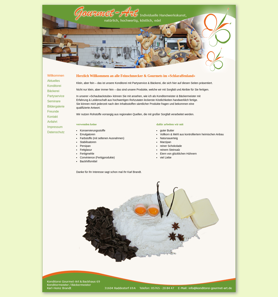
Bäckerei (53, 91)
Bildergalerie (55, 106)
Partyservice (55, 96)
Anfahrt (52, 121)
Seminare (53, 101)
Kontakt (52, 116)
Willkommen (55, 75)
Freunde (53, 111)
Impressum (55, 127)
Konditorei (54, 85)
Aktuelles (53, 80)
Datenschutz (55, 132)
